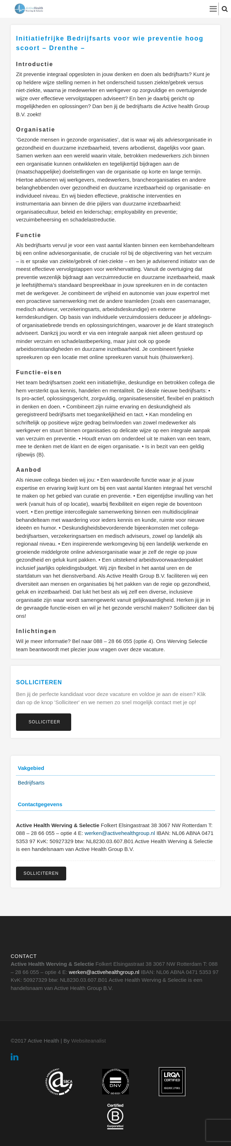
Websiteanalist (88, 1041)
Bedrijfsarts (31, 783)
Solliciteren (41, 873)
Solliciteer (43, 721)
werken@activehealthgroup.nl (120, 833)
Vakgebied (31, 768)
